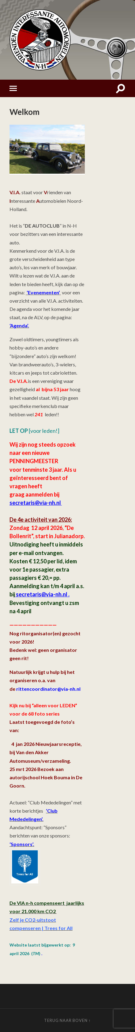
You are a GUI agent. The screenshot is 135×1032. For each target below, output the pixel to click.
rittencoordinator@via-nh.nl (48, 689)
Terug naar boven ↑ (67, 1020)
